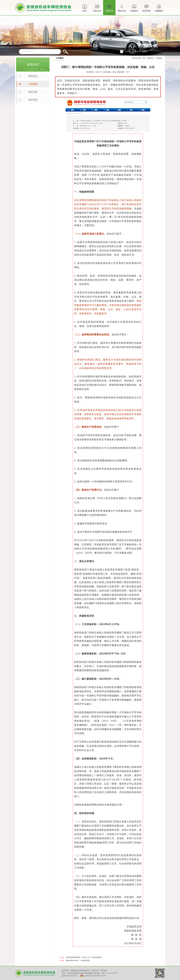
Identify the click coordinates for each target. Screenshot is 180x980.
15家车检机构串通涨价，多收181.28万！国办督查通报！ (84, 957)
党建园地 (159, 8)
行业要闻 (32, 84)
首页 (84, 8)
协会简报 (32, 99)
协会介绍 (97, 9)
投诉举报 (146, 8)
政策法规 (32, 92)
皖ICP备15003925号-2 (70, 976)
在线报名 (134, 8)
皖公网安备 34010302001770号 (93, 976)
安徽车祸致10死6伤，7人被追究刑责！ (78, 960)
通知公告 (122, 9)
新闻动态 (109, 9)
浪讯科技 (103, 971)
